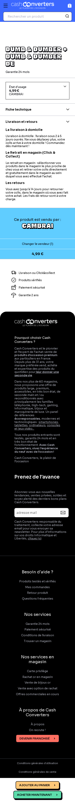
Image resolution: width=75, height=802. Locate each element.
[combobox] (37, 16)
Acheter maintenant (34, 795)
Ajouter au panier (34, 785)
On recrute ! (37, 730)
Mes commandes (37, 587)
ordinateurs (37, 425)
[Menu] (5, 5)
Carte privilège (37, 671)
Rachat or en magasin (37, 677)
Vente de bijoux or (38, 682)
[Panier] (70, 5)
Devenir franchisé (34, 738)
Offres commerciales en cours (37, 694)
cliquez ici (34, 538)
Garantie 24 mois (38, 624)
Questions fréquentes (37, 598)
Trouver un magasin (37, 641)
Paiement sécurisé (37, 629)
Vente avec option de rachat (37, 688)
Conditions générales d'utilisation (37, 763)
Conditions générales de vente (37, 772)
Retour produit (37, 593)
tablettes (21, 425)
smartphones (48, 422)
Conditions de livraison (37, 635)
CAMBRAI (37, 225)
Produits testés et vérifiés (37, 581)
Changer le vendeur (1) (37, 244)
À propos (37, 724)
